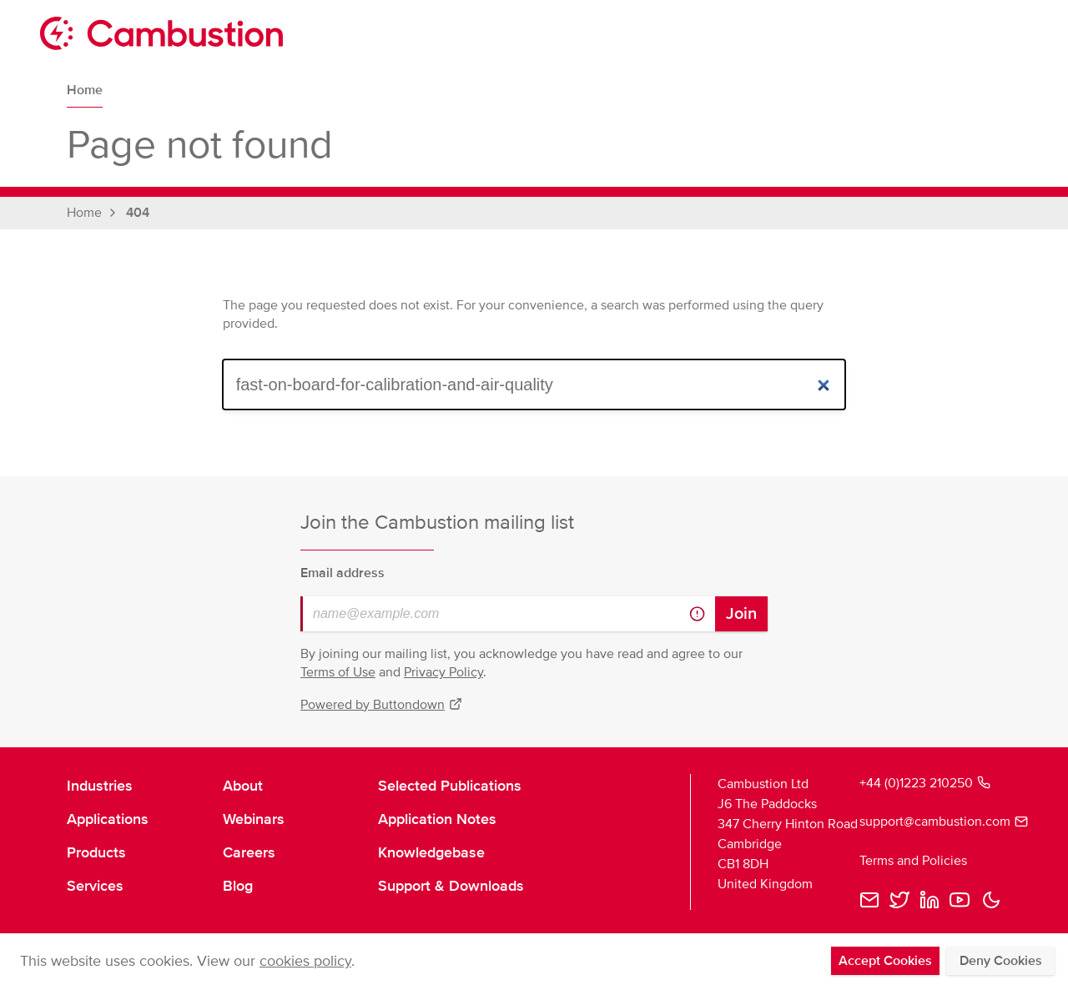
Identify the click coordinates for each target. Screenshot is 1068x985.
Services (95, 886)
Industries (100, 785)
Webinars (254, 819)
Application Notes (437, 819)
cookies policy (305, 961)
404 (137, 212)
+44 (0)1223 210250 (924, 783)
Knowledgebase (431, 852)
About (243, 785)
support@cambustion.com (930, 821)
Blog (238, 886)
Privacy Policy (443, 672)
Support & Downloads (451, 886)
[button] (991, 900)
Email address (342, 573)
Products (96, 852)
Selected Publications (449, 785)
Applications (108, 819)
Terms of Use (337, 672)
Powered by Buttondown (381, 704)
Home (85, 90)
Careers (249, 852)
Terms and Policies (913, 860)
